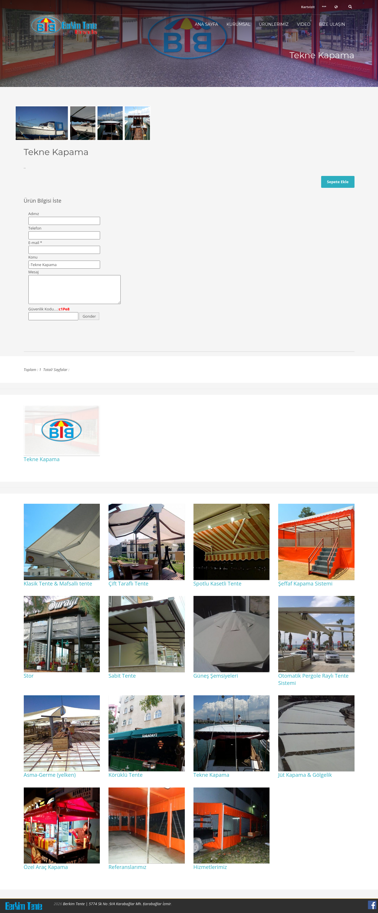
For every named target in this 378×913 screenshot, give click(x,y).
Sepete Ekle (337, 181)
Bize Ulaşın (332, 24)
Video (303, 24)
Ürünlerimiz (273, 24)
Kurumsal (238, 24)
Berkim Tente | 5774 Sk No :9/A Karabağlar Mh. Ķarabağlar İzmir (117, 903)
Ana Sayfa (206, 24)
